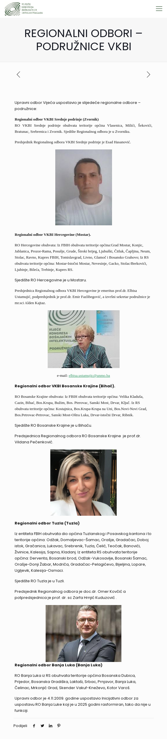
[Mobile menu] (159, 9)
